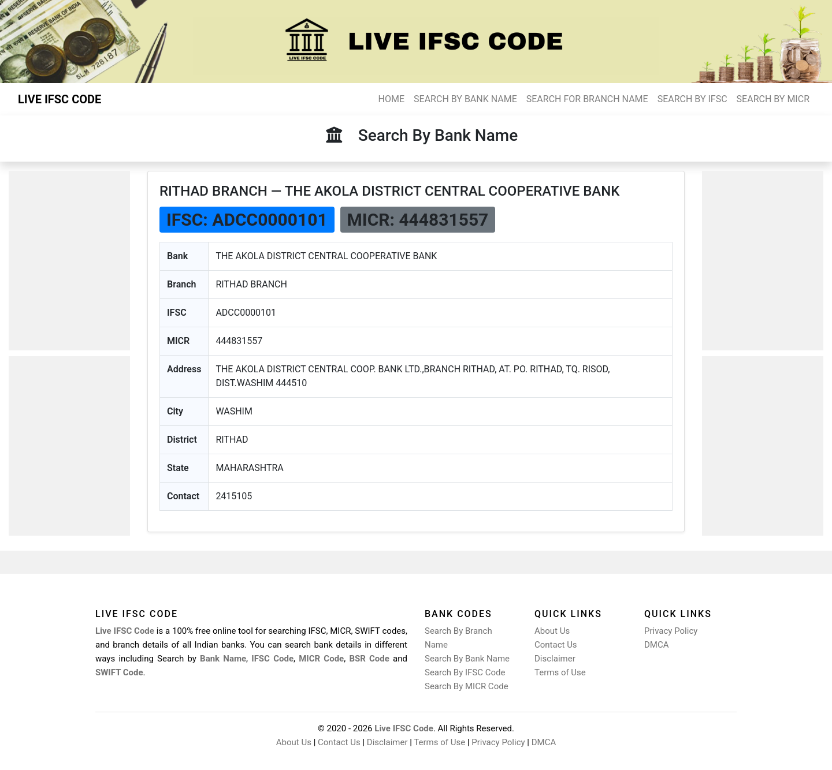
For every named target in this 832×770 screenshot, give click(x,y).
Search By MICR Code (466, 686)
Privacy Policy (670, 631)
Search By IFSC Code (465, 672)
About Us (552, 631)
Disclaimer (554, 658)
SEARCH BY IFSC (692, 99)
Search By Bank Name (467, 658)
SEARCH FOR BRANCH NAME (587, 99)
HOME (391, 99)
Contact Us (555, 645)
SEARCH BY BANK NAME (465, 99)
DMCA (656, 645)
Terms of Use (560, 672)
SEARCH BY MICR (773, 99)
